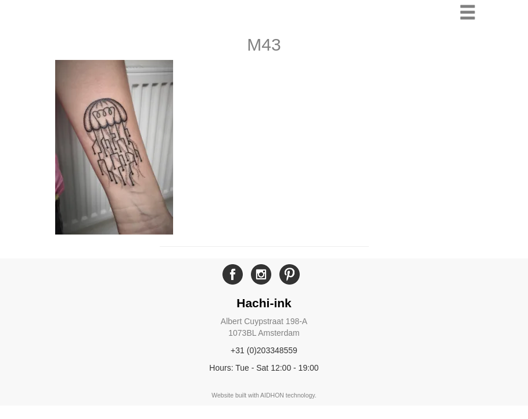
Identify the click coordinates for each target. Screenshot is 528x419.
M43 (264, 44)
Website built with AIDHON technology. (264, 395)
